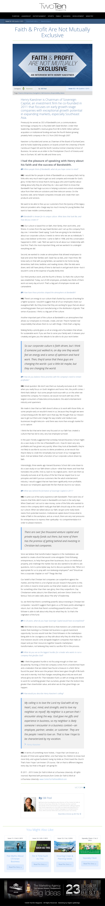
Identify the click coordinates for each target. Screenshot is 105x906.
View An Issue (46, 21)
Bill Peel (44, 89)
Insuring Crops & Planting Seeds (65, 857)
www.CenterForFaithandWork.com (53, 779)
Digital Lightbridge (73, 903)
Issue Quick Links (32, 21)
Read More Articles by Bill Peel (68, 814)
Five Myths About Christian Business (15, 859)
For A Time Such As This (40, 857)
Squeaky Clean (90, 858)
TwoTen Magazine (36, 903)
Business (29, 89)
